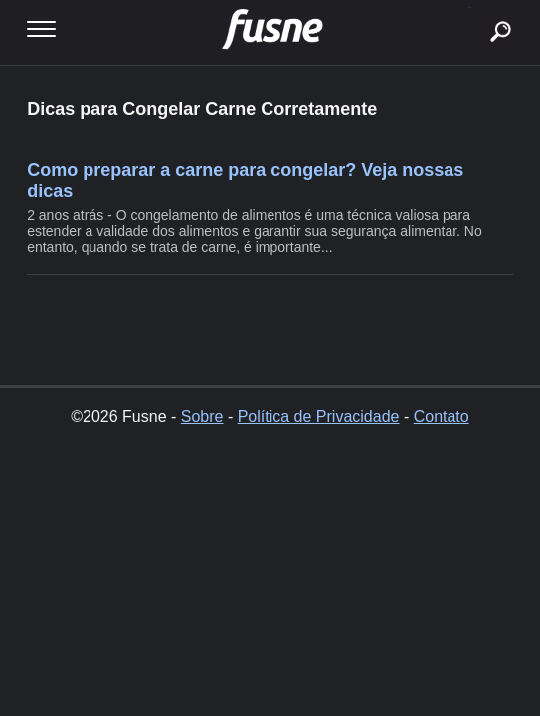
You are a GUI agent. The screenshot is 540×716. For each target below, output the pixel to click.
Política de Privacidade (319, 416)
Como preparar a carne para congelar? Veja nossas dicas (245, 180)
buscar (469, 7)
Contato (441, 416)
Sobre (202, 416)
